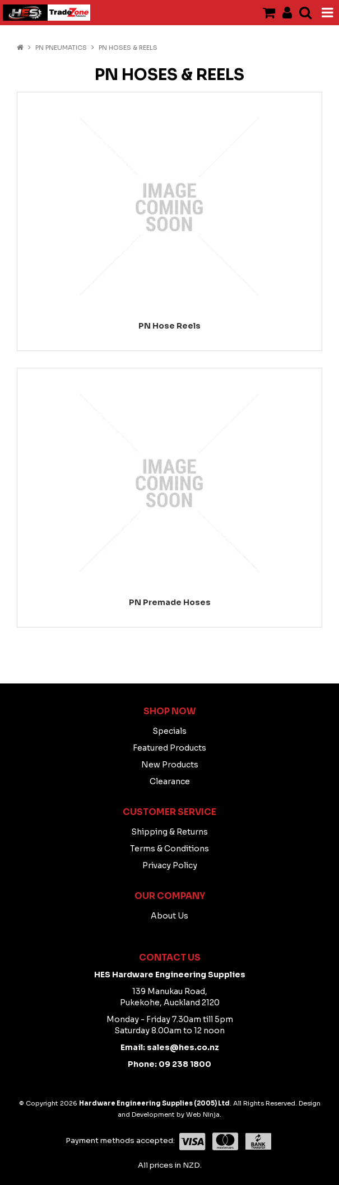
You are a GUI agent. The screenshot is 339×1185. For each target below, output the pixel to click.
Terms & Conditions (169, 849)
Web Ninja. (203, 1114)
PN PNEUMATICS (61, 47)
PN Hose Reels (169, 326)
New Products (169, 765)
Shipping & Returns (169, 832)
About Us (169, 916)
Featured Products (169, 748)
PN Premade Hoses (170, 602)
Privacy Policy (169, 865)
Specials (169, 731)
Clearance (170, 781)
